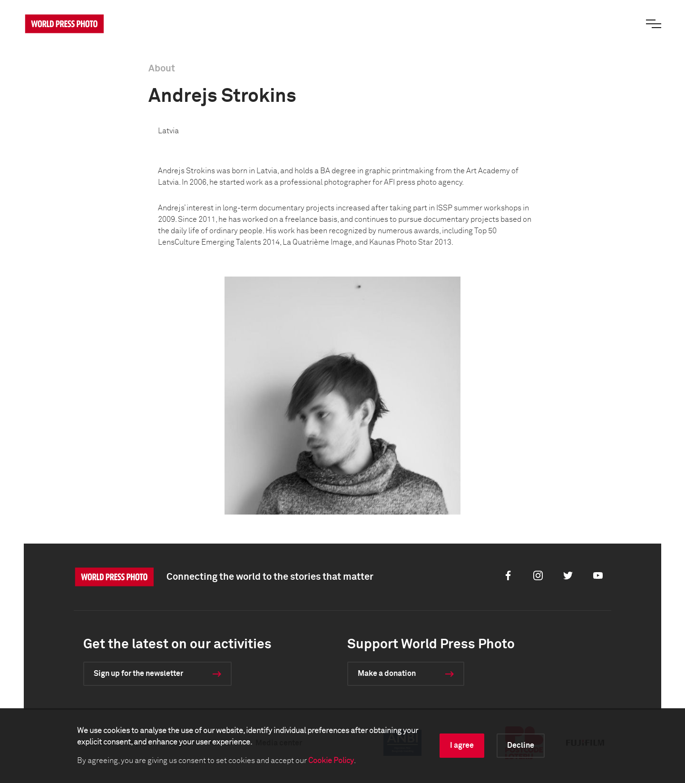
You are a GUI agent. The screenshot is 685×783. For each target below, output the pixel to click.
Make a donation (387, 673)
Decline (520, 745)
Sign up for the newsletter (138, 673)
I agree (462, 745)
